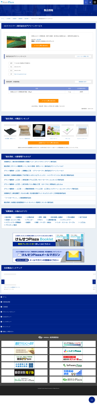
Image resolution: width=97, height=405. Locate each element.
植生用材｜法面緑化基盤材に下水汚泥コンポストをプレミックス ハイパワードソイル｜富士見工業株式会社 (39, 175)
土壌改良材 (30, 217)
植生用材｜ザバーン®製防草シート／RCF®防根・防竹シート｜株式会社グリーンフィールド (33, 166)
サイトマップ (6, 326)
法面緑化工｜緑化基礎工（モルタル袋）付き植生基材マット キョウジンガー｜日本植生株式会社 (35, 193)
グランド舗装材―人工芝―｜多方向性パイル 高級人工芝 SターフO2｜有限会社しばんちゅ (33, 184)
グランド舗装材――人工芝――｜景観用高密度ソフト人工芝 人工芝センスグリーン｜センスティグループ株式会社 (41, 189)
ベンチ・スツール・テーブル (65, 222)
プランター (29, 220)
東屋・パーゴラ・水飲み (43, 222)
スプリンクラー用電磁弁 (13, 222)
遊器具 (28, 222)
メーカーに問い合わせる (41, 45)
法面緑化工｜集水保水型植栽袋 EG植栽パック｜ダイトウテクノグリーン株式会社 (30, 161)
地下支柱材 (83, 217)
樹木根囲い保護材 (57, 217)
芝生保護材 (71, 217)
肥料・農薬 (42, 217)
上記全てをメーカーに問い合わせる (48, 142)
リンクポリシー (7, 321)
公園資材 (14, 18)
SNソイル (67, 138)
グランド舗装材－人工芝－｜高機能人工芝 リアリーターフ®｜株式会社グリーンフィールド (34, 170)
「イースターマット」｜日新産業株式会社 (17, 198)
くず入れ (82, 222)
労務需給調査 (6, 302)
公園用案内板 (51, 220)
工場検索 (5, 307)
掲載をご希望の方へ (8, 331)
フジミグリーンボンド (39, 138)
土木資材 (8, 18)
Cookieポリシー (7, 316)
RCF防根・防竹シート (10, 138)
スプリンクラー (66, 220)
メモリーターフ (53, 138)
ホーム (2, 18)
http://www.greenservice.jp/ (20, 74)
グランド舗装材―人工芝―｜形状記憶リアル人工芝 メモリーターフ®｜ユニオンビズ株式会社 (34, 180)
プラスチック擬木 (11, 225)
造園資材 (20, 18)
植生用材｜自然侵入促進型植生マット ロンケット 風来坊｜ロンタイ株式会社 (28, 202)
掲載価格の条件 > (83, 81)
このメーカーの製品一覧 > (83, 56)
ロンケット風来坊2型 (25, 138)
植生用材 (26, 18)
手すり (40, 220)
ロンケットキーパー (82, 138)
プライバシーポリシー (9, 312)
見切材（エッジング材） (13, 220)
